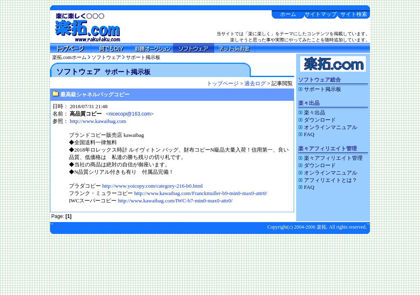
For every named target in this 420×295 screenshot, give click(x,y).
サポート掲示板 (143, 57)
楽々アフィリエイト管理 (330, 158)
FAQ (306, 134)
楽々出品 (311, 112)
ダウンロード (317, 120)
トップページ (223, 83)
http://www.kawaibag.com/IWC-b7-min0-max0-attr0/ (175, 200)
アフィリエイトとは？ (327, 180)
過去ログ (255, 83)
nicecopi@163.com (130, 114)
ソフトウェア (106, 57)
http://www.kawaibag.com (98, 121)
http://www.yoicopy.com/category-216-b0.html (152, 186)
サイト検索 (353, 14)
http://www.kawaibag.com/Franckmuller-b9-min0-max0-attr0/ (200, 193)
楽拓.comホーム (69, 57)
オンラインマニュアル (327, 127)
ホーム (288, 14)
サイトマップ (321, 14)
